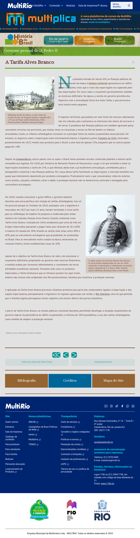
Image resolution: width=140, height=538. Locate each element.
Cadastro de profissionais (74, 459)
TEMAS (34, 444)
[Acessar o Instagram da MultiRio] (111, 406)
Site (7, 416)
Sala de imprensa (13, 431)
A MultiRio (39, 5)
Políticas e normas (71, 439)
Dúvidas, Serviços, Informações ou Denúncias (113, 468)
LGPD (65, 464)
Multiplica (35, 439)
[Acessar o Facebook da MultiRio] (122, 406)
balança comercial (98, 83)
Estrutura (9, 427)
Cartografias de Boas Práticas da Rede (43, 428)
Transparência (69, 416)
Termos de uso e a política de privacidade (75, 470)
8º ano (15, 333)
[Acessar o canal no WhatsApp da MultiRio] (127, 406)
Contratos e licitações (72, 454)
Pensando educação (15, 464)
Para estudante (12, 449)
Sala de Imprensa (87, 5)
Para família (11, 454)
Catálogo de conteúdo (11, 438)
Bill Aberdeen (103, 294)
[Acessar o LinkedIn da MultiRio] (133, 406)
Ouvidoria (99, 436)
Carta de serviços (70, 422)
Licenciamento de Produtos (13, 470)
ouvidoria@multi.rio (103, 442)
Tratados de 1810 (107, 138)
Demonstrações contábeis (75, 449)
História (8, 333)
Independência (23, 159)
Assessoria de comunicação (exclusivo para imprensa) (109, 451)
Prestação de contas (72, 444)
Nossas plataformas (40, 416)
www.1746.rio (107, 483)
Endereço (99, 416)
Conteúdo (56, 5)
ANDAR (33, 422)
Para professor (12, 444)
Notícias (70, 5)
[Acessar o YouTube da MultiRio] (106, 406)
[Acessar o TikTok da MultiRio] (117, 406)
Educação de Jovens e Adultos (30, 333)
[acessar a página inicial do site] (19, 5)
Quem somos (11, 422)
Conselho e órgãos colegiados (75, 433)
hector (33, 434)
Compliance (68, 427)
